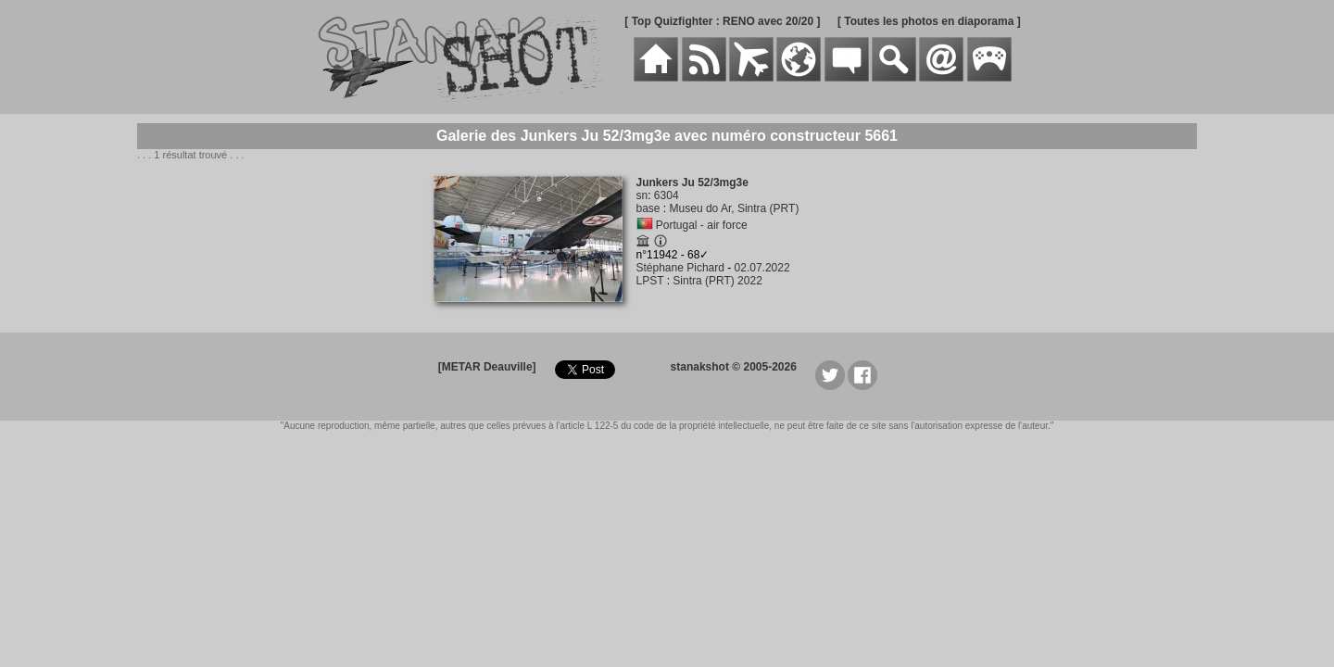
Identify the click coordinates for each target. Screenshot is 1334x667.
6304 (666, 195)
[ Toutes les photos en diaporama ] (929, 21)
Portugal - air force (702, 225)
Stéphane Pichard (680, 267)
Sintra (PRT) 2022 (717, 280)
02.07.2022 (762, 267)
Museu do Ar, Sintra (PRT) (734, 208)
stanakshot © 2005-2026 (734, 366)
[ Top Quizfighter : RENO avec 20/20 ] (722, 21)
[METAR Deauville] (487, 366)
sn (642, 195)
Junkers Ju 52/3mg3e (692, 182)
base (648, 208)
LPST (650, 280)
